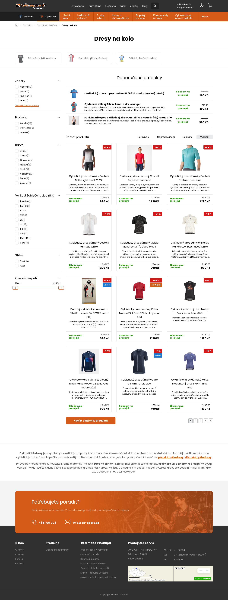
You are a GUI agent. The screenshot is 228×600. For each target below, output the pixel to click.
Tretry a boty (101, 17)
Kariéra (19, 559)
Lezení (205, 16)
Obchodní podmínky (57, 549)
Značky (134, 6)
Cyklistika (27, 25)
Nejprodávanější (166, 137)
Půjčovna (110, 6)
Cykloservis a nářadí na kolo (183, 17)
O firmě (19, 549)
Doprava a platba (90, 559)
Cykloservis (78, 6)
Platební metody (89, 554)
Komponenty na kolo (160, 17)
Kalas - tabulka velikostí (93, 563)
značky (35, 105)
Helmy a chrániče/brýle (120, 17)
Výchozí (204, 137)
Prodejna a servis (141, 543)
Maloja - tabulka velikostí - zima (98, 577)
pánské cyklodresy (171, 457)
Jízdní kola (66, 17)
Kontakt (19, 563)
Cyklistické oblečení (83, 17)
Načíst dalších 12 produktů (91, 420)
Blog (144, 6)
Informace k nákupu (95, 543)
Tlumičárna (94, 6)
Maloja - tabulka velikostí (94, 572)
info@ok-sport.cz (185, 7)
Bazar (123, 6)
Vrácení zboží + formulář (94, 549)
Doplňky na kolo (140, 17)
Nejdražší (187, 137)
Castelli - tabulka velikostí (94, 568)
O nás (19, 543)
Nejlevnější (143, 137)
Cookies (19, 554)
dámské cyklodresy (198, 457)
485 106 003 (184, 4)
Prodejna (53, 543)
